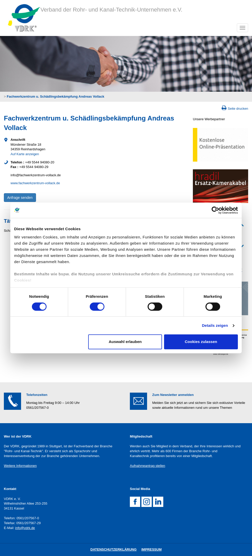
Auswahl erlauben (125, 342)
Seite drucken (238, 108)
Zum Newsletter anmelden (173, 395)
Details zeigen (215, 325)
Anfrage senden (20, 198)
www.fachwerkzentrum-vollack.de (35, 183)
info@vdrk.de (25, 528)
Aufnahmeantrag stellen (147, 466)
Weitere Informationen (20, 466)
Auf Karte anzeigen (25, 154)
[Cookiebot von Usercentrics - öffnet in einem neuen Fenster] (215, 210)
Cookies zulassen (201, 342)
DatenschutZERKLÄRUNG (114, 549)
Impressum (151, 549)
